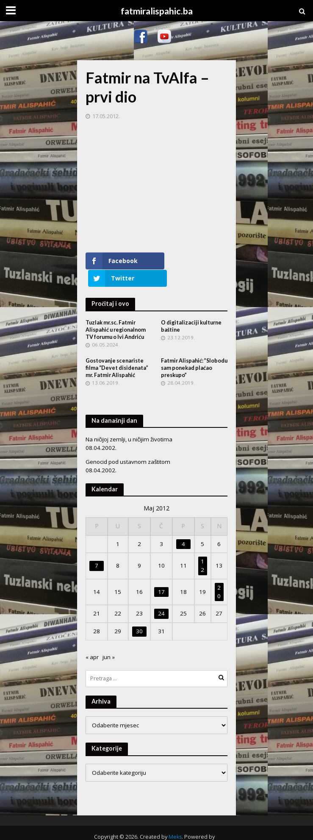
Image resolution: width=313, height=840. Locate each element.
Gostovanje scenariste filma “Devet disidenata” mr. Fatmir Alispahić (117, 350)
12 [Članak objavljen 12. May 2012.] (202, 548)
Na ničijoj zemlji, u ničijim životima (129, 422)
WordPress (154, 828)
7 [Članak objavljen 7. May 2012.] (96, 548)
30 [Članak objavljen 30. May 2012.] (139, 614)
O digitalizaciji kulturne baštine (191, 309)
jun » (108, 639)
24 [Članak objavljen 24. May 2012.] (161, 596)
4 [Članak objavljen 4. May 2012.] (183, 526)
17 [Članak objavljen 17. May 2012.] (161, 574)
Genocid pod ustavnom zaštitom (128, 444)
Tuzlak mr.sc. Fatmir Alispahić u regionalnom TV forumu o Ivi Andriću (116, 312)
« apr (92, 639)
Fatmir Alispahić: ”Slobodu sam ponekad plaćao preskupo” (194, 350)
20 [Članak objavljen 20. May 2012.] (219, 574)
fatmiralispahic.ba (157, 11)
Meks (175, 819)
